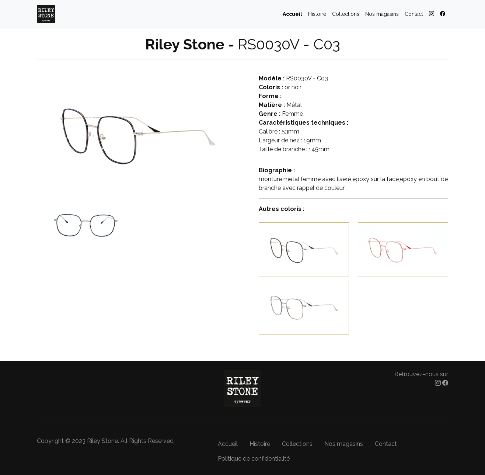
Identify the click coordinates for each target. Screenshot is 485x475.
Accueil (292, 14)
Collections (345, 14)
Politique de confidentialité (254, 458)
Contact (414, 14)
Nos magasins (382, 14)
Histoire (317, 14)
